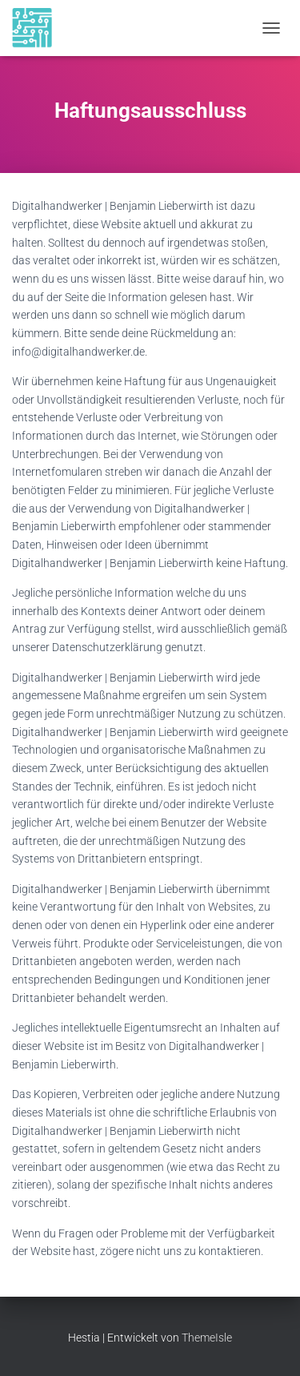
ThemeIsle (207, 1337)
